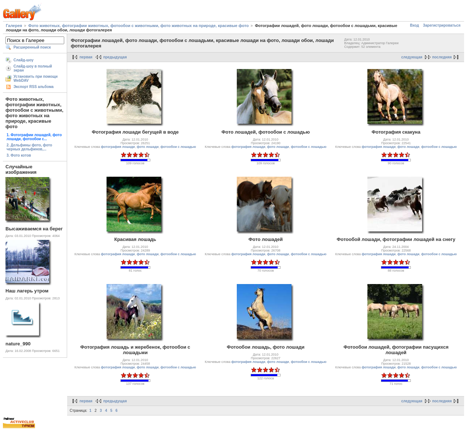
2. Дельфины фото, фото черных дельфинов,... (29, 147)
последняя (442, 57)
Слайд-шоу (23, 60)
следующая (411, 57)
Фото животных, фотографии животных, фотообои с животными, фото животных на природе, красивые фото (138, 25)
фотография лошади (118, 147)
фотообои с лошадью (178, 147)
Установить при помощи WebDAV (35, 78)
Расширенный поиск (32, 47)
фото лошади (148, 147)
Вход (414, 25)
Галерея (14, 25)
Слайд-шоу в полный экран (32, 68)
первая (86, 57)
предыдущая (115, 57)
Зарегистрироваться (441, 25)
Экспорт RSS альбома (33, 87)
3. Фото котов (19, 155)
